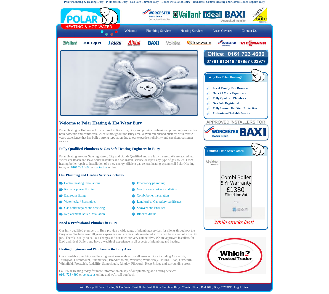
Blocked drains (146, 214)
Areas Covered (222, 30)
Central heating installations (82, 183)
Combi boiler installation (153, 195)
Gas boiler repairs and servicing (84, 208)
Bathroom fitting (75, 195)
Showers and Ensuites (151, 208)
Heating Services (191, 30)
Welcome (131, 30)
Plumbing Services (158, 30)
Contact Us (249, 30)
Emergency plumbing (150, 183)
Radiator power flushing (79, 189)
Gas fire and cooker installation (157, 189)
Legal (237, 287)
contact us (101, 167)
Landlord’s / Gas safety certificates (159, 201)
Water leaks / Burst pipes (80, 201)
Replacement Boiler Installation (84, 214)
